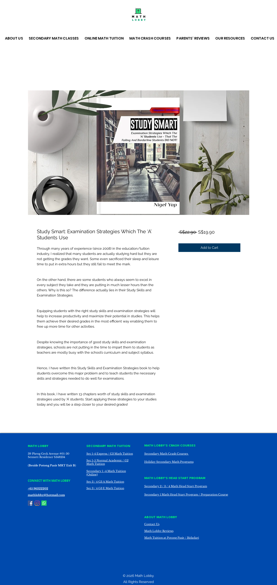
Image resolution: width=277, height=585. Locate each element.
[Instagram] (37, 503)
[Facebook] (30, 503)
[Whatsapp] (44, 503)
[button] (15, 38)
